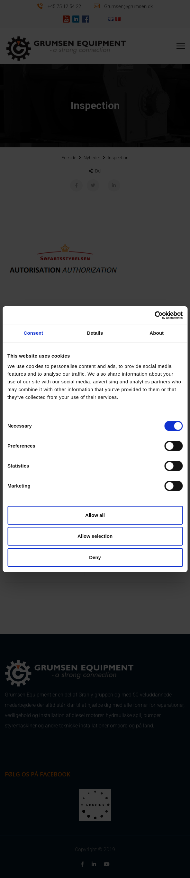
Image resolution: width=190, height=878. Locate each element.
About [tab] (156, 333)
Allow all (95, 515)
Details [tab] (95, 333)
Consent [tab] (33, 333)
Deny (95, 557)
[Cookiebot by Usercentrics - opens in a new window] (154, 315)
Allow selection (95, 536)
